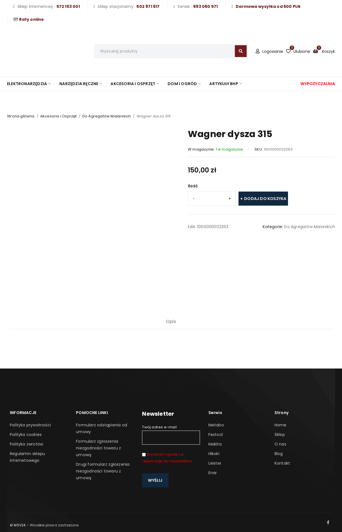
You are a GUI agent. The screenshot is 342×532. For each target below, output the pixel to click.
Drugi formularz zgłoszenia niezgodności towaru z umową (102, 471)
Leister (214, 463)
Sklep (279, 434)
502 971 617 (147, 6)
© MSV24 (18, 525)
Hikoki (213, 453)
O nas (280, 444)
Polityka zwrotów (26, 444)
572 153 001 (68, 6)
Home (280, 425)
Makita (215, 444)
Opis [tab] (171, 321)
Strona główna (21, 116)
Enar (212, 473)
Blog (278, 453)
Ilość (193, 186)
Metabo (216, 425)
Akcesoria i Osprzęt (58, 116)
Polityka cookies (26, 434)
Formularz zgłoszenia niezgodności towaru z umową (98, 448)
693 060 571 (205, 6)
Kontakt (282, 463)
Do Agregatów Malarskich (106, 116)
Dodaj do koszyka (265, 198)
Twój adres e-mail (171, 434)
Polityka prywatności (30, 425)
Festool (215, 434)
